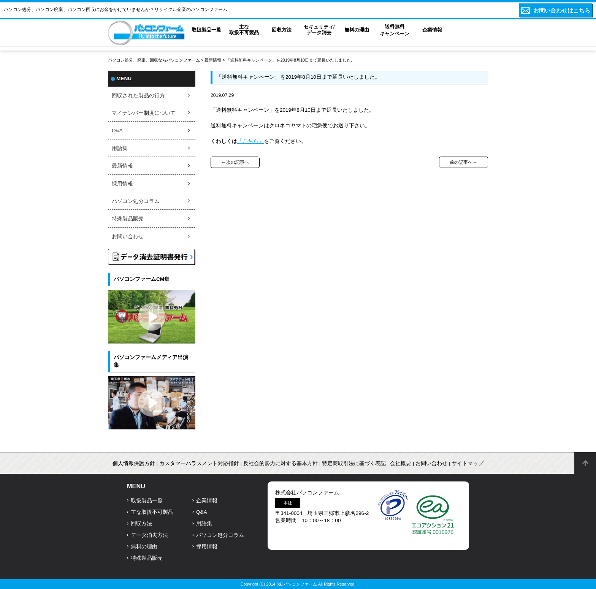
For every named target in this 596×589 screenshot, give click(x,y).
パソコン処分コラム (136, 201)
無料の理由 (144, 546)
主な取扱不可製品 (152, 512)
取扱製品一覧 (147, 501)
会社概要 (400, 463)
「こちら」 (250, 141)
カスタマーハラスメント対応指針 (199, 463)
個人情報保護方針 (134, 463)
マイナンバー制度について (144, 113)
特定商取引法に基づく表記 (354, 463)
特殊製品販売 (128, 219)
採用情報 (122, 184)
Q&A (117, 130)
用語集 (120, 148)
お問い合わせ (128, 236)
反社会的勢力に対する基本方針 (280, 463)
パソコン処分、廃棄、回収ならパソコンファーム (154, 60)
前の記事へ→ (463, 162)
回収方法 (141, 523)
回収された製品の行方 (138, 95)
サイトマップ (467, 463)
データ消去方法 (149, 535)
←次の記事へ (235, 162)
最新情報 (212, 60)
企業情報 (206, 501)
